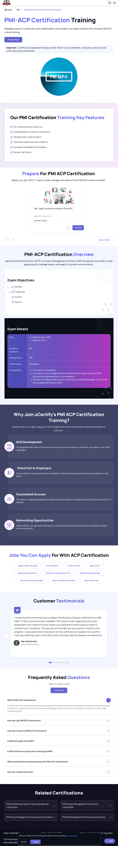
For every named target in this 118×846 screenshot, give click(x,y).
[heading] (59, 117)
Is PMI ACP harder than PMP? (20, 741)
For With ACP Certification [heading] (59, 555)
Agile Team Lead (91, 580)
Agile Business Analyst (27, 573)
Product (16, 297)
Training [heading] (50, 20)
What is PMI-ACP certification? (21, 700)
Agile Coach (94, 565)
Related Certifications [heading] (59, 793)
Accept (35, 842)
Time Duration (15, 364)
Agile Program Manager (90, 573)
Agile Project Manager (27, 565)
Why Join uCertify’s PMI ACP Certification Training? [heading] (59, 417)
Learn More (72, 835)
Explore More (104, 240)
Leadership (18, 291)
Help (109, 841)
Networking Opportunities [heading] (35, 520)
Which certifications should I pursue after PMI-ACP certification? (37, 761)
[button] (50, 662)
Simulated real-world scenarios (25, 137)
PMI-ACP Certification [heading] (59, 254)
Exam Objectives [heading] (20, 280)
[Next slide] (13, 239)
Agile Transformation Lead (63, 580)
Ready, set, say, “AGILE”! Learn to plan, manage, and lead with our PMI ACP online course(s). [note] (59, 180)
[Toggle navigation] (114, 3)
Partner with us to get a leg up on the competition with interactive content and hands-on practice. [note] (59, 428)
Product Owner (73, 565)
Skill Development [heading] (29, 442)
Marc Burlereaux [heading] (29, 641)
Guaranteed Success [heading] (31, 494)
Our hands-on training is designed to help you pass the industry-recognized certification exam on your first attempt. (63, 501)
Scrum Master (52, 565)
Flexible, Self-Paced (20, 152)
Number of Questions (13, 350)
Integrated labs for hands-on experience (30, 131)
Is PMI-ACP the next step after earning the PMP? (30, 751)
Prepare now (13, 39)
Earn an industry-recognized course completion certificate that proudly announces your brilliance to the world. (62, 474)
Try (68, 227)
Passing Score (15, 357)
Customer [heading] (59, 601)
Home (8, 10)
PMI (18, 10)
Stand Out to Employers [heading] (33, 468)
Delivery (16, 302)
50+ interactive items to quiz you (26, 126)
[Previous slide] (6, 636)
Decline (24, 842)
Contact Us (59, 690)
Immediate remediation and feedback (28, 147)
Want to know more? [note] (59, 683)
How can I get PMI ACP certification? (24, 720)
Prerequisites (15, 370)
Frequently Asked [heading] (59, 677)
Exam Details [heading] (17, 329)
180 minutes (34, 364)
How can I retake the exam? (20, 772)
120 (30, 348)
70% (31, 357)
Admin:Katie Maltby (11, 833)
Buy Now (78, 227)
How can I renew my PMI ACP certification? (27, 730)
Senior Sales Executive (30, 644)
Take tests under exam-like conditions (29, 142)
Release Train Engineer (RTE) (58, 573)
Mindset (17, 286)
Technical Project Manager (31, 580)
